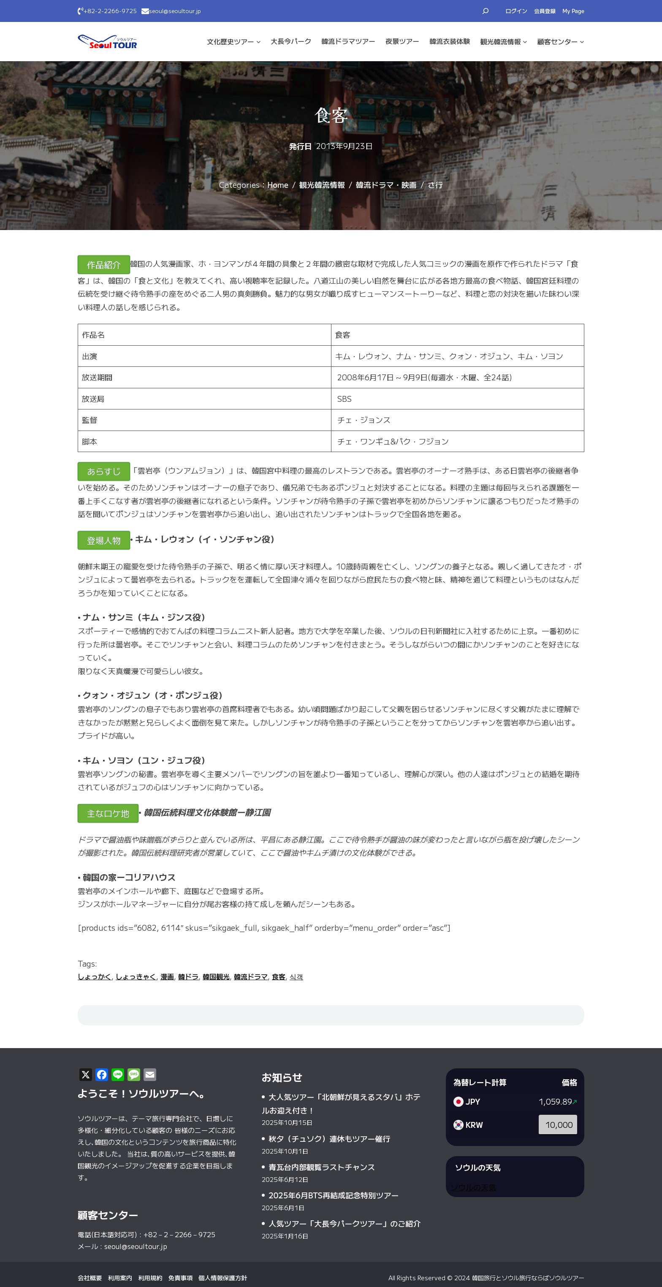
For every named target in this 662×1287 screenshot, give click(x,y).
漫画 (167, 976)
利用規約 (150, 1277)
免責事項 (180, 1277)
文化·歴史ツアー (230, 41)
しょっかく (94, 976)
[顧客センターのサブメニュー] (582, 41)
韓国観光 (216, 976)
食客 (278, 976)
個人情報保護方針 (222, 1277)
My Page (573, 11)
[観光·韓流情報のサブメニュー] (525, 41)
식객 (296, 976)
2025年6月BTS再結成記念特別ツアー (334, 1194)
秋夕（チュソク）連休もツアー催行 (329, 1138)
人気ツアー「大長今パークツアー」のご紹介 (345, 1223)
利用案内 (120, 1277)
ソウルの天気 (473, 1186)
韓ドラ (188, 976)
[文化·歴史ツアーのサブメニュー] (258, 41)
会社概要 (90, 1277)
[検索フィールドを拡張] (485, 11)
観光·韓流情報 (500, 41)
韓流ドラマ (251, 976)
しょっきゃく (136, 976)
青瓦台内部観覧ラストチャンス (322, 1166)
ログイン (516, 11)
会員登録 (545, 11)
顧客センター (557, 41)
